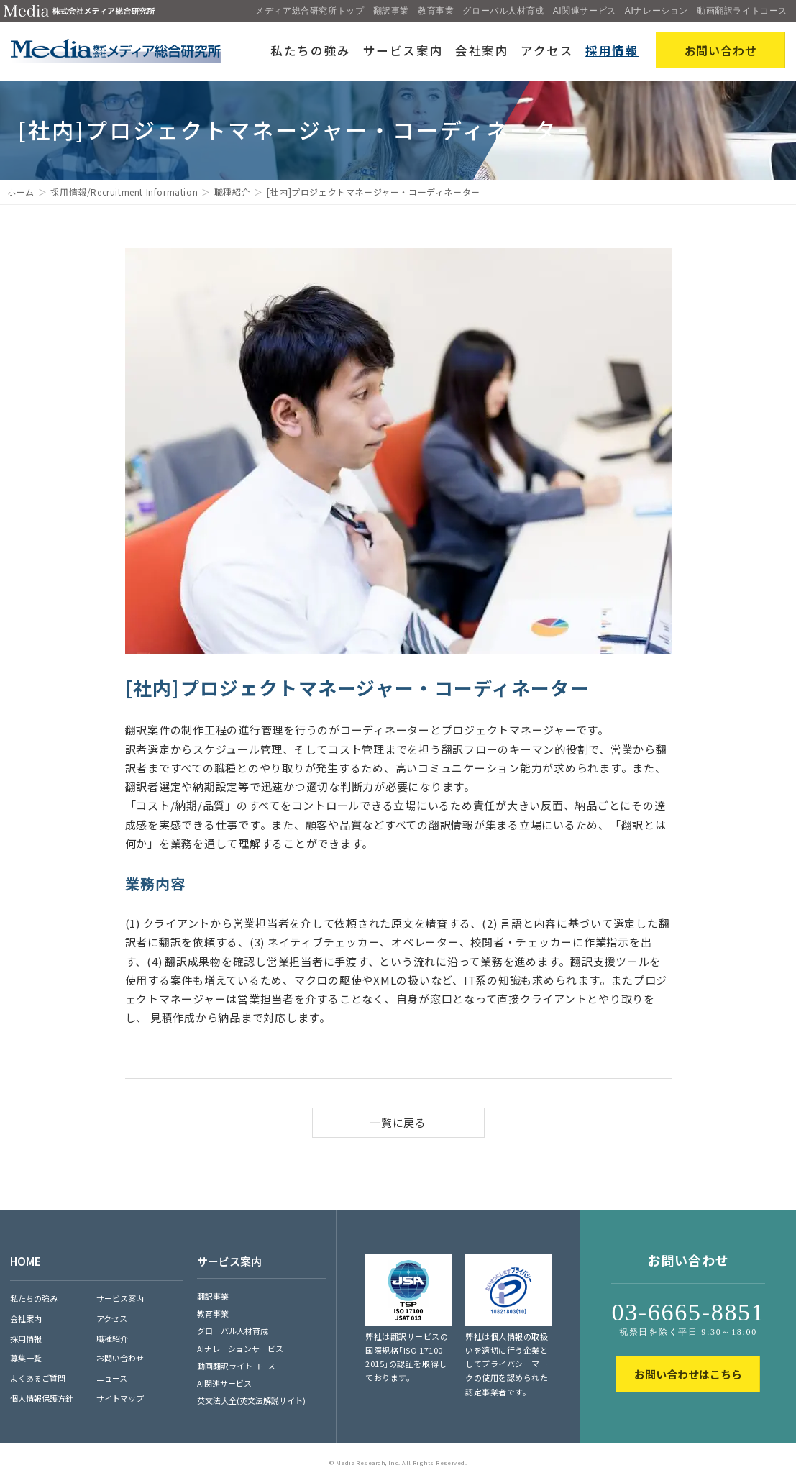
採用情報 (612, 50)
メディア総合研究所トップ (309, 11)
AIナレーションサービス (240, 1348)
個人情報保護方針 (41, 1398)
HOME (25, 1261)
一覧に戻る (398, 1122)
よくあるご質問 (37, 1378)
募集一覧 (26, 1358)
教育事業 (436, 11)
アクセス (547, 50)
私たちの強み (310, 50)
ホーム (21, 192)
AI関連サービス (584, 11)
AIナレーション (656, 11)
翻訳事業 (391, 11)
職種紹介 (232, 192)
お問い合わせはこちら (688, 1374)
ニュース (111, 1378)
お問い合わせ (120, 1358)
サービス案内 (403, 50)
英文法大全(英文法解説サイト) (251, 1400)
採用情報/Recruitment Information (124, 192)
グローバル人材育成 (503, 11)
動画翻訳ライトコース (742, 11)
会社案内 (482, 50)
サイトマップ (120, 1398)
